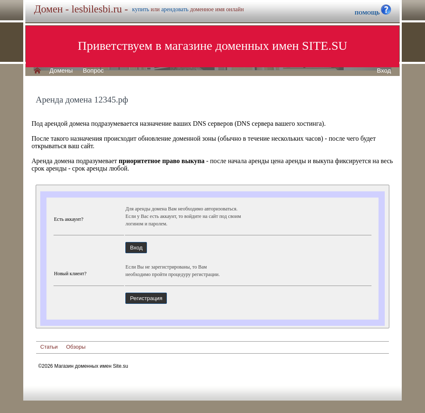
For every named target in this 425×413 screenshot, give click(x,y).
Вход (384, 70)
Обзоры (75, 347)
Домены (61, 70)
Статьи (49, 347)
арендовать (174, 9)
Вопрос (93, 70)
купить (140, 9)
